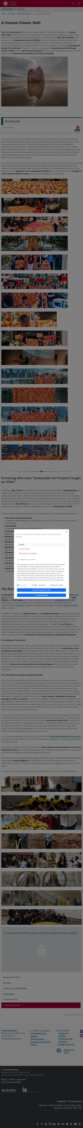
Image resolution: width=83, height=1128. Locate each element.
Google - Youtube (38, 585)
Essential (23, 585)
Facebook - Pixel (56, 585)
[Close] (66, 532)
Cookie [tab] (21, 545)
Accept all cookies (41, 595)
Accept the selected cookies (41, 590)
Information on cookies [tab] (28, 553)
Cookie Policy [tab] (24, 549)
